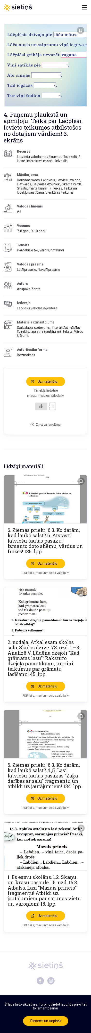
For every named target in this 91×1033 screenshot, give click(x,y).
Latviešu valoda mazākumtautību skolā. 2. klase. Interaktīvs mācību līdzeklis (49, 159)
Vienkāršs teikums (59, 192)
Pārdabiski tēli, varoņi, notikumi (40, 250)
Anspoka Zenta (29, 289)
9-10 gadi (38, 231)
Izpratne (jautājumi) (46, 331)
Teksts (67, 331)
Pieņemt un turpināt (45, 1021)
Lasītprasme (26, 270)
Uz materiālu (47, 381)
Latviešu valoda (68, 180)
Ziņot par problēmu (48, 424)
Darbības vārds (28, 180)
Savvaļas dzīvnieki (46, 184)
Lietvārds (24, 184)
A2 (19, 212)
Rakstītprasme (49, 270)
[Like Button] (41, 406)
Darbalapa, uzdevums (33, 328)
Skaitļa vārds (72, 184)
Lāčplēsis (48, 180)
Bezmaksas (26, 355)
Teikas (57, 188)
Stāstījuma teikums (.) (34, 188)
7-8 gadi (23, 231)
